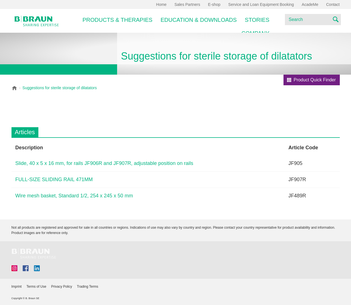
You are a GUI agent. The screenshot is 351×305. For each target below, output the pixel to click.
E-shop (214, 4)
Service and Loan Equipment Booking (261, 4)
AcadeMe (310, 4)
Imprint (16, 287)
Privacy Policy (61, 287)
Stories (257, 20)
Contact (333, 4)
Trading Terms (87, 287)
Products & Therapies (118, 20)
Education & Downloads (199, 20)
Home (161, 4)
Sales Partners (187, 4)
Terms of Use (37, 287)
